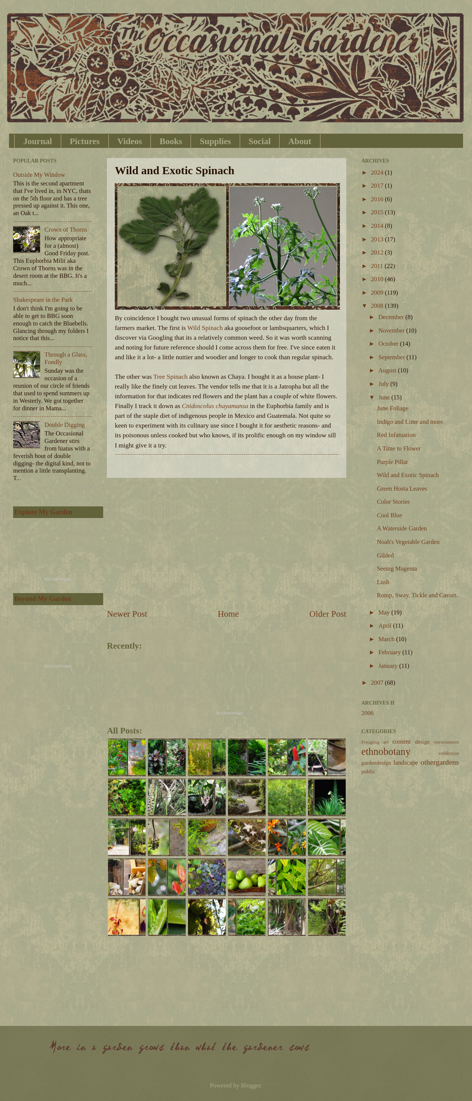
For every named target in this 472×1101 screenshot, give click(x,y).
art (385, 742)
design (422, 742)
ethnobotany (385, 751)
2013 (378, 239)
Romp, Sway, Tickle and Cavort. (417, 595)
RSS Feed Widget (229, 713)
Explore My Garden (43, 512)
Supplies (215, 141)
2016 (378, 199)
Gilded (385, 555)
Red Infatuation (396, 434)
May (384, 612)
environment (446, 742)
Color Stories (393, 501)
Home (228, 614)
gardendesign (376, 763)
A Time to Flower (399, 448)
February (390, 652)
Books (170, 141)
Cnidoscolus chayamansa (215, 406)
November (392, 330)
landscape (406, 762)
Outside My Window (39, 174)
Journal (37, 141)
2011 (378, 266)
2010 (378, 279)
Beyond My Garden (42, 598)
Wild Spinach (204, 327)
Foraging (370, 742)
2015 (378, 212)
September (392, 357)
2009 (378, 292)
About (299, 141)
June (384, 397)
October (389, 343)
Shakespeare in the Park (43, 299)
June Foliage (392, 408)
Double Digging (65, 424)
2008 (378, 305)
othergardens (440, 762)
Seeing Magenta (397, 568)
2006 (367, 713)
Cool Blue (389, 515)
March (387, 639)
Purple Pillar (392, 461)
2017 (378, 185)
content (401, 741)
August (388, 370)
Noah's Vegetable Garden (408, 541)
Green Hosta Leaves (402, 488)
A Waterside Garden (402, 528)
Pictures (85, 141)
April (385, 625)
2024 (378, 172)
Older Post (328, 614)
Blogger (250, 1085)
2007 (378, 682)
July (384, 383)
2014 (378, 225)
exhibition (449, 753)
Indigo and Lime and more (410, 421)
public (368, 771)
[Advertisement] (226, 542)
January (388, 665)
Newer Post (127, 614)
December (391, 317)
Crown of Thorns (66, 229)
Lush (383, 582)
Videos (129, 141)
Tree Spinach (170, 376)
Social (260, 141)
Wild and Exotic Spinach (408, 475)
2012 (378, 252)
